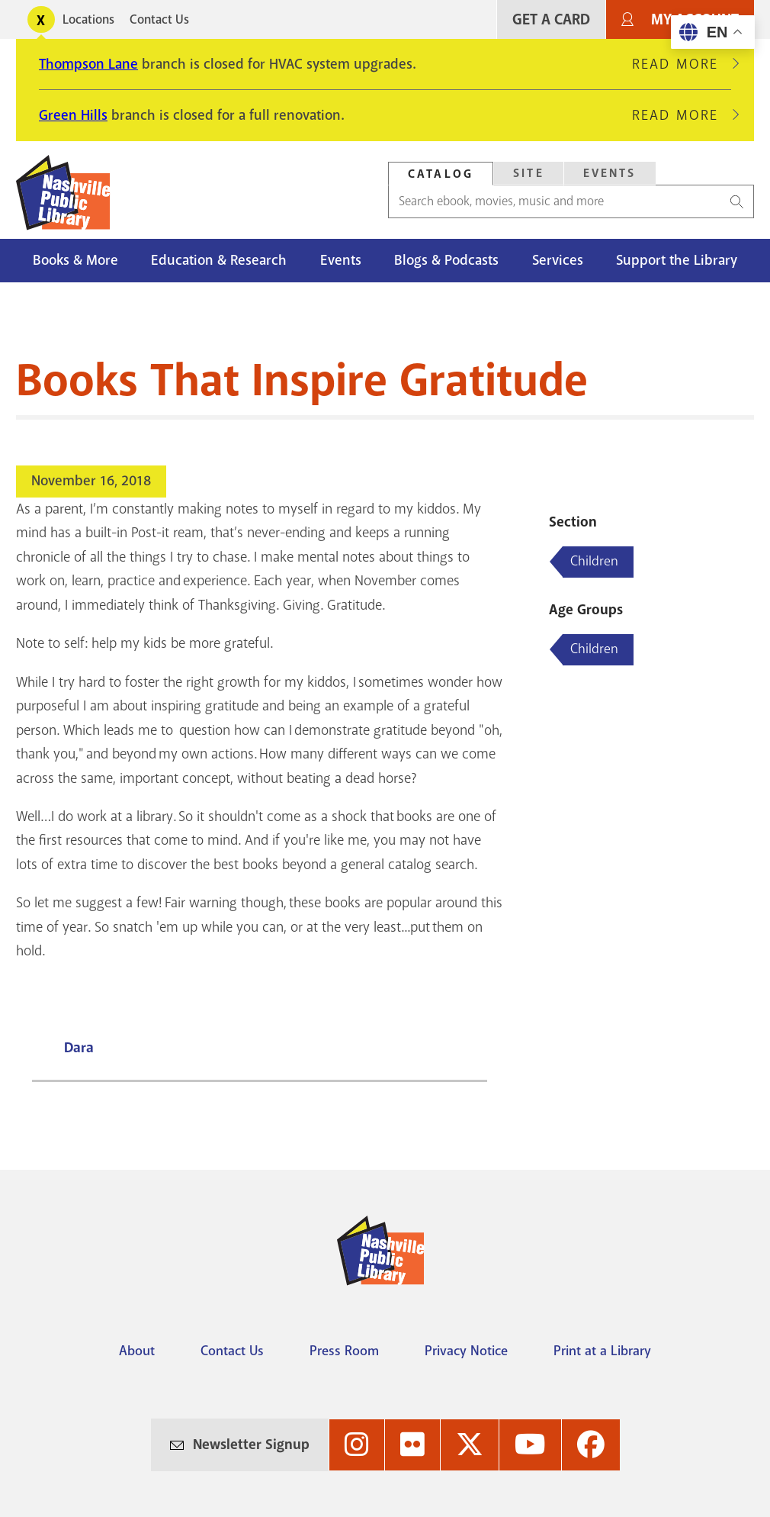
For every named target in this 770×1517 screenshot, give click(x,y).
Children (594, 648)
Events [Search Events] (610, 173)
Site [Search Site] (528, 173)
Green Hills (73, 115)
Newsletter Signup (251, 1444)
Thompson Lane (88, 64)
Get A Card (551, 19)
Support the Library (676, 260)
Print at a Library (602, 1350)
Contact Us (159, 19)
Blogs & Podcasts (446, 260)
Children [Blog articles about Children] (594, 560)
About (137, 1350)
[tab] (440, 173)
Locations (88, 19)
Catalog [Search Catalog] (440, 174)
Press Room (344, 1350)
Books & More (75, 260)
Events (340, 260)
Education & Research (219, 260)
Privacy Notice (466, 1350)
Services (557, 260)
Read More (681, 64)
